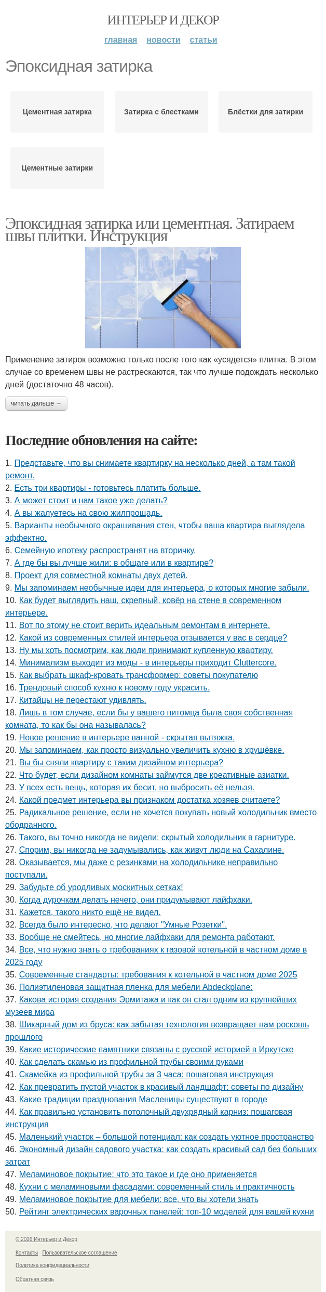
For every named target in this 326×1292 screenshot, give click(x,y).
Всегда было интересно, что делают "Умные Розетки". (123, 924)
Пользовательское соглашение (80, 1253)
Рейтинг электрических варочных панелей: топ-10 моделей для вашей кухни (166, 1211)
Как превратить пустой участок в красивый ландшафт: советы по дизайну (161, 1086)
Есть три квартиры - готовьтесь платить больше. (108, 488)
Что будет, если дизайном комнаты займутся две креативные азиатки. (154, 775)
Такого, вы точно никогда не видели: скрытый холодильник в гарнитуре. (157, 837)
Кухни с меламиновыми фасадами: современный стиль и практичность (157, 1186)
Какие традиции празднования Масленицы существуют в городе (143, 1099)
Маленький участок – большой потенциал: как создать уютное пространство (166, 1136)
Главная (120, 39)
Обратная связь (35, 1279)
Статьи (204, 39)
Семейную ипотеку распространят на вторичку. (105, 550)
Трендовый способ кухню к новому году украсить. (114, 687)
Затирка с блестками (161, 112)
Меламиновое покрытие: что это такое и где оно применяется (138, 1174)
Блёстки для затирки (265, 112)
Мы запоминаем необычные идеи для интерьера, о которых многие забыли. (162, 587)
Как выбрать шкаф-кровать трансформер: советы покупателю (138, 675)
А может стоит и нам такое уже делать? (91, 500)
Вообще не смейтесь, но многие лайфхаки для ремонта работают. (147, 937)
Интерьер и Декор (163, 20)
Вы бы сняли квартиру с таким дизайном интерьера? (121, 762)
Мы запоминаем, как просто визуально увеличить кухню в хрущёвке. (151, 750)
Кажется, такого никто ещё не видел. (90, 912)
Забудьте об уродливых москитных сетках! (101, 887)
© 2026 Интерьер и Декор (46, 1239)
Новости (163, 39)
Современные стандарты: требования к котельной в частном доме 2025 (158, 974)
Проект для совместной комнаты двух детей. (101, 575)
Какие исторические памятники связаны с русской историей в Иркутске (156, 1049)
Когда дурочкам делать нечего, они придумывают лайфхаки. (135, 899)
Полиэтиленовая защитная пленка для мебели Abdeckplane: (136, 987)
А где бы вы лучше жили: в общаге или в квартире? (114, 562)
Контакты (27, 1253)
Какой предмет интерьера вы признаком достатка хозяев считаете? (149, 799)
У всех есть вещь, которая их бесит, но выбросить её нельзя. (137, 787)
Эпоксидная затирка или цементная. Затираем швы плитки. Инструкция (149, 229)
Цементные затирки (57, 168)
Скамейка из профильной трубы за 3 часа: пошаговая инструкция (146, 1074)
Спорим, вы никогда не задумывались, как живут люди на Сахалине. (151, 849)
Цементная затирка (57, 112)
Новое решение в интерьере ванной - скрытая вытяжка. (127, 737)
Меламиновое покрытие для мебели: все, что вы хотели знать (139, 1199)
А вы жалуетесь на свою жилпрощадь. (88, 512)
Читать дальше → (36, 403)
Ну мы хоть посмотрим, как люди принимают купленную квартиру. (146, 650)
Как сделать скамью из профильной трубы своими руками (131, 1062)
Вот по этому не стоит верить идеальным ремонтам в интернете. (144, 625)
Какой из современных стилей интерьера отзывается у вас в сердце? (153, 637)
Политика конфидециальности (52, 1265)
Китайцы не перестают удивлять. (82, 700)
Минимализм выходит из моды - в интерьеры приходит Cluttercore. (148, 662)
